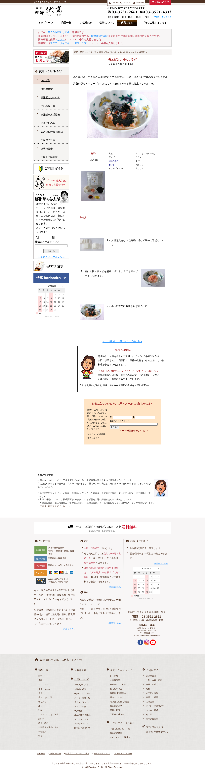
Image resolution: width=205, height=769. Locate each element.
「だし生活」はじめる (154, 22)
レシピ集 (124, 52)
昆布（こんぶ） (45, 689)
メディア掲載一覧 (82, 698)
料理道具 (42, 731)
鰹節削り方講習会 (50, 114)
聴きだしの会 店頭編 (52, 131)
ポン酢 (112, 165)
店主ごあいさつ (81, 685)
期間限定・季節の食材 (48, 727)
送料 (86, 541)
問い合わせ (138, 3)
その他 (149, 714)
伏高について (107, 22)
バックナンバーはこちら (51, 256)
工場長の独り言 (49, 157)
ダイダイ (64, 43)
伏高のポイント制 (82, 693)
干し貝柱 (42, 701)
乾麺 (40, 710)
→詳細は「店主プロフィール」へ (53, 506)
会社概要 (41, 753)
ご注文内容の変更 (154, 680)
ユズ (84, 43)
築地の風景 (47, 148)
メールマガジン (81, 719)
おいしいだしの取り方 (120, 737)
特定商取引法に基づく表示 (77, 753)
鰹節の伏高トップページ (85, 52)
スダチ (53, 43)
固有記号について (82, 728)
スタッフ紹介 (80, 706)
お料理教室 (47, 89)
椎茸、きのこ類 (45, 697)
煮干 (40, 693)
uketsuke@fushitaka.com (150, 635)
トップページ (45, 22)
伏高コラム (127, 22)
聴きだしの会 (48, 123)
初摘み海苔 (114, 161)
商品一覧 (66, 22)
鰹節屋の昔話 (48, 140)
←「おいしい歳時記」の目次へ (122, 341)
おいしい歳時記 (138, 52)
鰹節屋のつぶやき (50, 97)
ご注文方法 (151, 676)
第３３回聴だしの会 (58, 32)
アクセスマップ (81, 723)
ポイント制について (155, 706)
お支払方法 (44, 541)
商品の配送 (151, 684)
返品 (86, 592)
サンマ (61, 39)
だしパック (43, 684)
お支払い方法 (152, 693)
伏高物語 (78, 711)
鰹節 (40, 676)
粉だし (41, 706)
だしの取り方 (48, 106)
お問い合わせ (152, 719)
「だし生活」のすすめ (120, 728)
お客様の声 (86, 22)
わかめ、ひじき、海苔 (48, 714)
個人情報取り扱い (102, 753)
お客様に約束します (83, 689)
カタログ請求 (152, 710)
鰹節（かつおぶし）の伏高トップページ (61, 659)
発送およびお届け (139, 541)
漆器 (40, 736)
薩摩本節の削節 (99, 36)
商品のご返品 (152, 697)
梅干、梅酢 (43, 723)
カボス (75, 43)
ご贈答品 (150, 701)
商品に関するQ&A (82, 715)
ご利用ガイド (126, 3)
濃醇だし (42, 680)
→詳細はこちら (68, 629)
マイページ (114, 3)
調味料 (41, 719)
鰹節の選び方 (116, 733)
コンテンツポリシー (123, 753)
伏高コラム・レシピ (121, 670)
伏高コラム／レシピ (108, 52)
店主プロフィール (82, 702)
